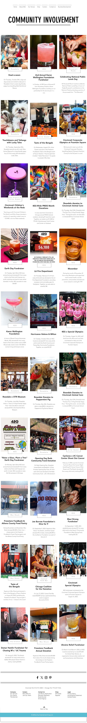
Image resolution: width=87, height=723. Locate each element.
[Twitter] (42, 677)
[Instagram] (46, 677)
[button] (22, 6)
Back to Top (44, 709)
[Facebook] (37, 677)
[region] (14, 66)
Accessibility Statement (75, 695)
